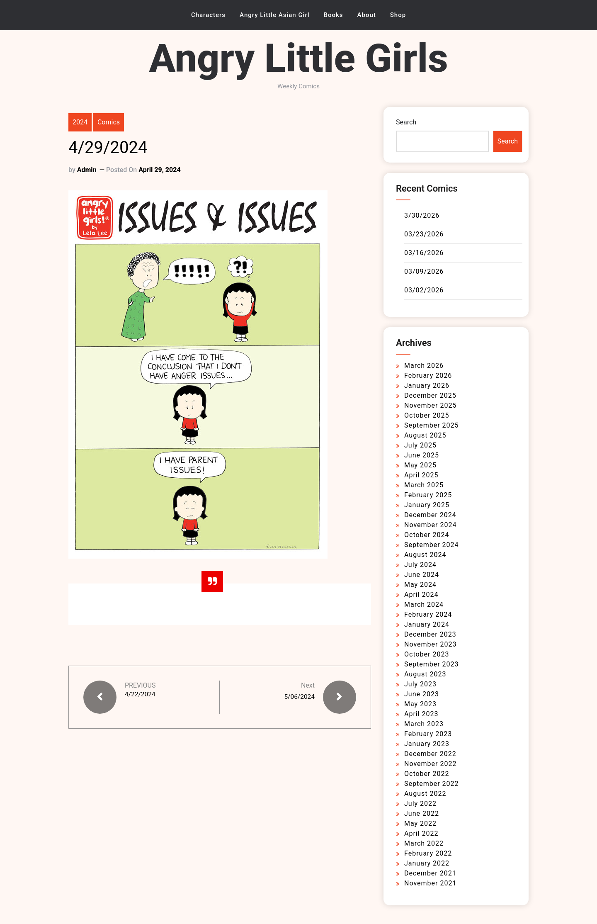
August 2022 (425, 794)
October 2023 (426, 654)
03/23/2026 (424, 234)
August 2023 (425, 674)
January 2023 (426, 744)
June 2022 (421, 813)
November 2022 (430, 764)
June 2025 (421, 455)
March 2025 (424, 485)
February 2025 (428, 495)
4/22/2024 (140, 694)
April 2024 (421, 594)
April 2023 (421, 714)
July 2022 (420, 803)
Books (333, 15)
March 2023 (424, 724)
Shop (398, 15)
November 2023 (430, 644)
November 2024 (430, 525)
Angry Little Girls (298, 58)
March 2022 (424, 843)
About (366, 15)
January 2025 (426, 505)
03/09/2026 (424, 271)
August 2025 (425, 435)
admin (87, 170)
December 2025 (430, 395)
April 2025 (421, 475)
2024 (80, 122)
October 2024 (426, 535)
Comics (108, 122)
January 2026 (426, 385)
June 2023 (421, 694)
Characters (208, 15)
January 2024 (426, 624)
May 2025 (420, 465)
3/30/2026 (421, 215)
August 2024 (425, 555)
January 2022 (426, 863)
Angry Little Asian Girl (275, 15)
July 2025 (420, 445)
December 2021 (430, 873)
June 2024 (421, 575)
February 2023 (428, 734)
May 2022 (420, 823)
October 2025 (426, 415)
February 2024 (428, 614)
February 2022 (428, 853)
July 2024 (420, 565)
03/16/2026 (424, 253)
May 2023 (420, 704)
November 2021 (430, 883)
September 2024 (431, 545)
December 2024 (430, 515)
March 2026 (424, 366)
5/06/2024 (299, 696)
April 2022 (421, 833)
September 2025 (431, 425)
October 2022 (426, 774)
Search (406, 122)
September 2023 (431, 664)
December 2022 (430, 754)
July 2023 (420, 684)
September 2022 (431, 784)
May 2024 (420, 584)
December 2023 (430, 634)
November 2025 (430, 405)
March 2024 (424, 604)
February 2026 (428, 375)
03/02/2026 (424, 290)
